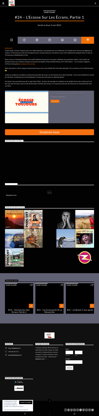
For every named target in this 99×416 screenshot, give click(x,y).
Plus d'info (55, 101)
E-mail (68, 359)
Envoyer (69, 368)
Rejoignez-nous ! (40, 359)
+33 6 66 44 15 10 (13, 351)
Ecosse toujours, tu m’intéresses (67, 93)
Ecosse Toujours (49, 12)
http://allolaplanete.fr (14, 348)
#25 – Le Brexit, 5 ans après (80, 310)
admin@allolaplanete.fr (15, 355)
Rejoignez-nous (11, 184)
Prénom (68, 355)
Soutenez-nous (49, 132)
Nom (68, 349)
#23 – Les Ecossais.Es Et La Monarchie (49, 311)
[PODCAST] (8, 48)
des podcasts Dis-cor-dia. (27, 64)
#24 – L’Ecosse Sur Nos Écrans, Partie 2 (19, 311)
